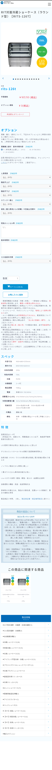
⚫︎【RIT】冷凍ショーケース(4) (14, 722)
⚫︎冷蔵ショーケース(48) (11, 642)
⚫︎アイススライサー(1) (11, 699)
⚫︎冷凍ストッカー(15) (10, 682)
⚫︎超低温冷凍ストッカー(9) (12, 677)
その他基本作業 (7, 257)
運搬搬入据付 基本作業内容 (12, 147)
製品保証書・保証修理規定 (32, 499)
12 (38, 79)
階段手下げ (5, 191)
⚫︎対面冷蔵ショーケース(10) (13, 648)
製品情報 (26, 618)
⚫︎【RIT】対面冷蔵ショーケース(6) (15, 717)
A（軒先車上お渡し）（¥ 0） (14, 150)
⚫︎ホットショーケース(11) (12, 688)
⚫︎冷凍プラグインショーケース (14, 671)
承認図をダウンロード (15, 114)
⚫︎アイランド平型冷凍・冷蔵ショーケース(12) (19, 659)
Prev (3, 78)
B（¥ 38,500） (35, 150)
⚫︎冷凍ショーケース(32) (11, 654)
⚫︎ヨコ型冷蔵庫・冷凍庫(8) (12, 631)
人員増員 (4, 173)
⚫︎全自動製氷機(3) (9, 636)
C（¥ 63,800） (9, 152)
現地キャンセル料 (8, 223)
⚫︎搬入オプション (9, 734)
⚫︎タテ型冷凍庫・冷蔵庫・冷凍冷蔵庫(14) (17, 625)
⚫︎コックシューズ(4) (10, 705)
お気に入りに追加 (15, 295)
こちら (3, 162)
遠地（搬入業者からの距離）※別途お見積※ (18, 209)
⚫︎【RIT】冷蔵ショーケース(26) (14, 711)
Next (48, 78)
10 (34, 79)
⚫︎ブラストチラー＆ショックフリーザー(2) (18, 665)
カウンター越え (7, 200)
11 (36, 79)
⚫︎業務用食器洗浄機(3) (11, 694)
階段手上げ (5, 182)
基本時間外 (5, 240)
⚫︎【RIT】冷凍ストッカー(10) (13, 728)
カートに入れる (15, 286)
